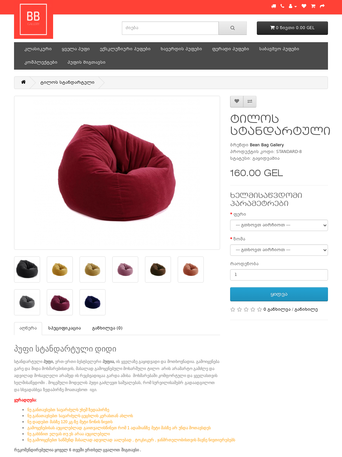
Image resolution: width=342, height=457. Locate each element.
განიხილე (306, 310)
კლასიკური (38, 49)
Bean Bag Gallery (267, 145)
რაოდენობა (244, 264)
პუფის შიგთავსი (86, 63)
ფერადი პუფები (230, 49)
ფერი (239, 215)
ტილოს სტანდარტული (67, 83)
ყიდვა (279, 294)
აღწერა (28, 328)
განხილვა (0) (107, 328)
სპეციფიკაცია (64, 328)
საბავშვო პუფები (279, 49)
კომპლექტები (40, 63)
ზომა (239, 239)
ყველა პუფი (76, 49)
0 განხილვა (277, 310)
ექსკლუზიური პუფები (125, 49)
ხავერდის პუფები (181, 49)
